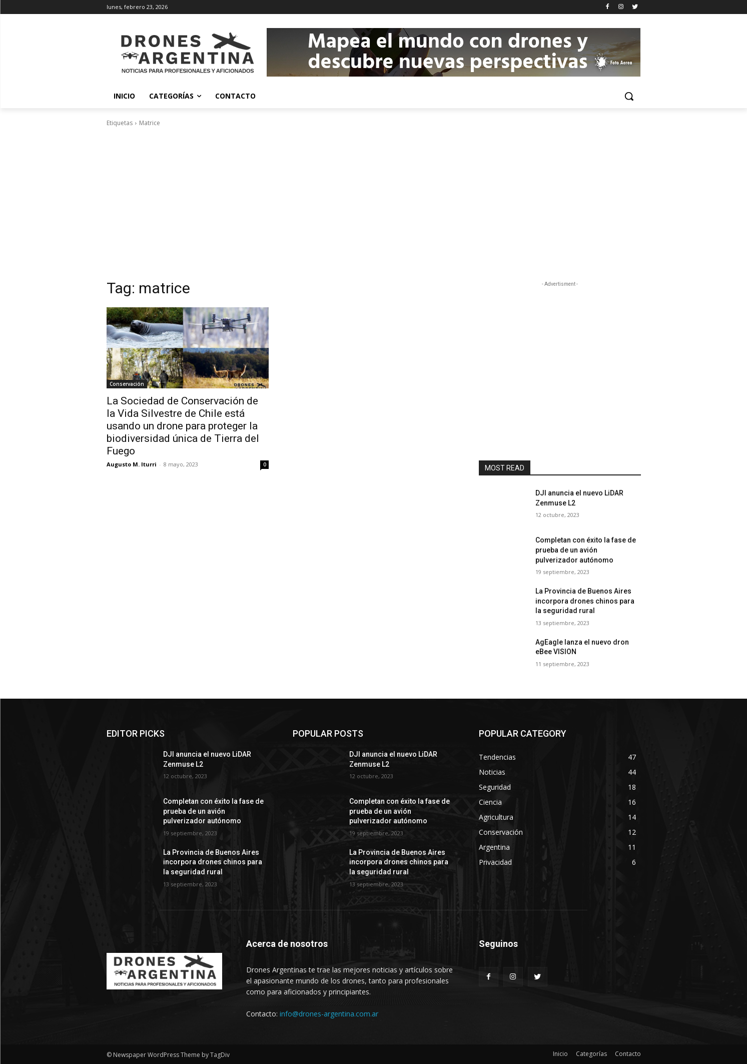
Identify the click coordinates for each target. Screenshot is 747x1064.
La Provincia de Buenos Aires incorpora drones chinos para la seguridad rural (584, 601)
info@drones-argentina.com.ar (329, 1013)
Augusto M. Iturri (132, 464)
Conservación (127, 383)
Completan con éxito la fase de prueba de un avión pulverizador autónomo (585, 550)
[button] (629, 96)
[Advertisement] (374, 203)
